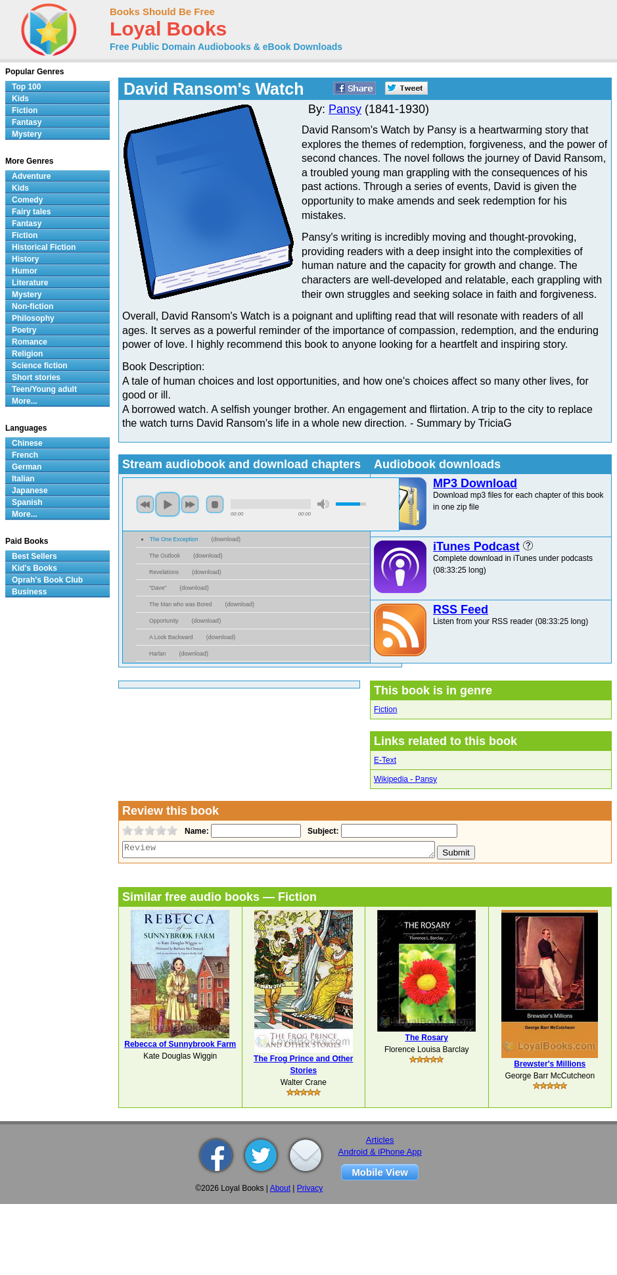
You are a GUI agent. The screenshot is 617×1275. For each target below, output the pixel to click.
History (25, 259)
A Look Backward (171, 637)
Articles (380, 1140)
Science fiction (40, 365)
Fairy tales (31, 211)
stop (215, 504)
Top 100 (26, 86)
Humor (24, 271)
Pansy (345, 109)
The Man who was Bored (180, 604)
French (25, 455)
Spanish (27, 502)
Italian (23, 478)
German (26, 466)
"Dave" (157, 588)
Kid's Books (34, 568)
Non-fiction (32, 306)
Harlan (157, 653)
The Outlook (164, 555)
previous (145, 504)
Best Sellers (34, 556)
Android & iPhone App (380, 1152)
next (190, 504)
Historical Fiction (44, 247)
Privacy (310, 1188)
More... (24, 401)
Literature (30, 282)
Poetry (24, 330)
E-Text (385, 760)
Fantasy (26, 122)
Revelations (164, 572)
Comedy (27, 199)
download (226, 539)
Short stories (36, 377)
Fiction (385, 709)
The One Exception (174, 539)
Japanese (30, 490)
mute (323, 504)
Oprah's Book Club (47, 580)
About (280, 1188)
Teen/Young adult (44, 389)
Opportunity (164, 620)
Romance (29, 342)
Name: (195, 831)
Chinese (27, 443)
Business (29, 591)
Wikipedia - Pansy (405, 779)
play (167, 504)
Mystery (26, 134)
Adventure (31, 176)
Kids (20, 98)
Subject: (321, 831)
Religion (27, 353)
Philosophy (33, 318)
